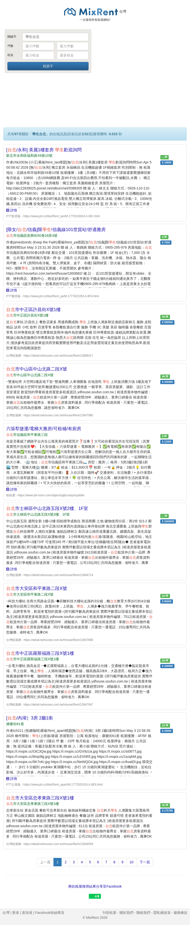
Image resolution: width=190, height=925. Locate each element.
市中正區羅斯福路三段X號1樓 (40, 653)
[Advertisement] (142, 66)
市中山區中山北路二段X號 (36, 369)
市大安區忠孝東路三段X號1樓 (40, 797)
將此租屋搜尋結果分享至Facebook (94, 886)
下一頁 (145, 862)
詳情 (11, 210)
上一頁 (45, 862)
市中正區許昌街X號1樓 (33, 309)
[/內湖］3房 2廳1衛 (29, 717)
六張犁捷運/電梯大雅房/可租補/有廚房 (43, 428)
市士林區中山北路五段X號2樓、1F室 (47, 508)
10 (132, 862)
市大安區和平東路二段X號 (36, 588)
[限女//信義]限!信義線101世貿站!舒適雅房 (56, 229)
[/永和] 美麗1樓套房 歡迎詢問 (44, 149)
